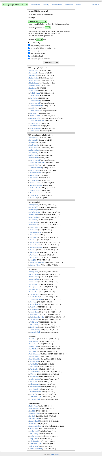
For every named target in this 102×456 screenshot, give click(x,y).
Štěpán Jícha (34, 252)
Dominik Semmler (36, 106)
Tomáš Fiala (34, 327)
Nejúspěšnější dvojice (36, 53)
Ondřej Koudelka (35, 111)
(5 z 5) (50, 210)
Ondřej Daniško (34, 356)
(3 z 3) (59, 225)
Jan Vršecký (34, 324)
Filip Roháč (33, 439)
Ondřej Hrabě (34, 330)
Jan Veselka (33, 98)
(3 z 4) (49, 240)
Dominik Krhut (35, 101)
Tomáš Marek (33, 90)
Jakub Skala (34, 446)
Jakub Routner (34, 95)
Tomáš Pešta (34, 175)
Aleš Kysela (34, 322)
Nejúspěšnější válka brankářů (39, 59)
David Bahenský (34, 421)
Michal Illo (33, 394)
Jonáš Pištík (33, 75)
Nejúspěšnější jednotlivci (37, 51)
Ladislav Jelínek (35, 265)
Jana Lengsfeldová (35, 426)
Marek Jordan (34, 242)
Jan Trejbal (32, 351)
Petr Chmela (34, 366)
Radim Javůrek (34, 78)
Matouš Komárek (34, 85)
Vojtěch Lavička (35, 118)
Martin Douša (33, 83)
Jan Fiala (33, 250)
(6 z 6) (54, 207)
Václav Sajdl (33, 344)
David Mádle (34, 389)
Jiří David (33, 374)
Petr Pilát (32, 423)
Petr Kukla (32, 88)
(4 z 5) (53, 232)
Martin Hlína (34, 429)
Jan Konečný (34, 369)
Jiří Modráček (34, 377)
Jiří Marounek (34, 361)
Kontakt (78, 5)
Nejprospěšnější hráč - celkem (39, 45)
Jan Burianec (34, 113)
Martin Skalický (35, 257)
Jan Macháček (33, 73)
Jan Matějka (34, 364)
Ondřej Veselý (34, 436)
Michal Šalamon (35, 116)
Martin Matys (33, 210)
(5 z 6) (50, 230)
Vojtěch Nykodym (36, 185)
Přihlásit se (95, 5)
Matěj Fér (33, 260)
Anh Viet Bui (33, 349)
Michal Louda (33, 289)
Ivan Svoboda (33, 225)
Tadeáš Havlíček (35, 193)
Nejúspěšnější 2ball (35, 56)
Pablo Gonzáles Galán (37, 121)
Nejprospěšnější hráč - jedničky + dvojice (42, 48)
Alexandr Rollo (34, 418)
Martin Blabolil (34, 413)
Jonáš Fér (33, 108)
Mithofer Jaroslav (35, 128)
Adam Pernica (34, 126)
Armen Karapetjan (36, 449)
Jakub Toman (34, 384)
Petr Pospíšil (34, 237)
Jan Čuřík (32, 416)
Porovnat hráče (57, 5)
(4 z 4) (58, 215)
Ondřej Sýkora (34, 131)
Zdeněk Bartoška (35, 387)
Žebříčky (46, 5)
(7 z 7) (54, 205)
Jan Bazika (33, 240)
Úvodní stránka (35, 5)
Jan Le (32, 235)
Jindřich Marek (35, 93)
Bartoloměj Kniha (35, 397)
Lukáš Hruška (33, 80)
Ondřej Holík (33, 70)
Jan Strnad (33, 198)
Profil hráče (69, 5)
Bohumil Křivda (35, 332)
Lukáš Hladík (34, 294)
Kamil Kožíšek (35, 123)
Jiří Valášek (33, 382)
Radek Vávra (33, 406)
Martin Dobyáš (35, 103)
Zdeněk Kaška (34, 441)
